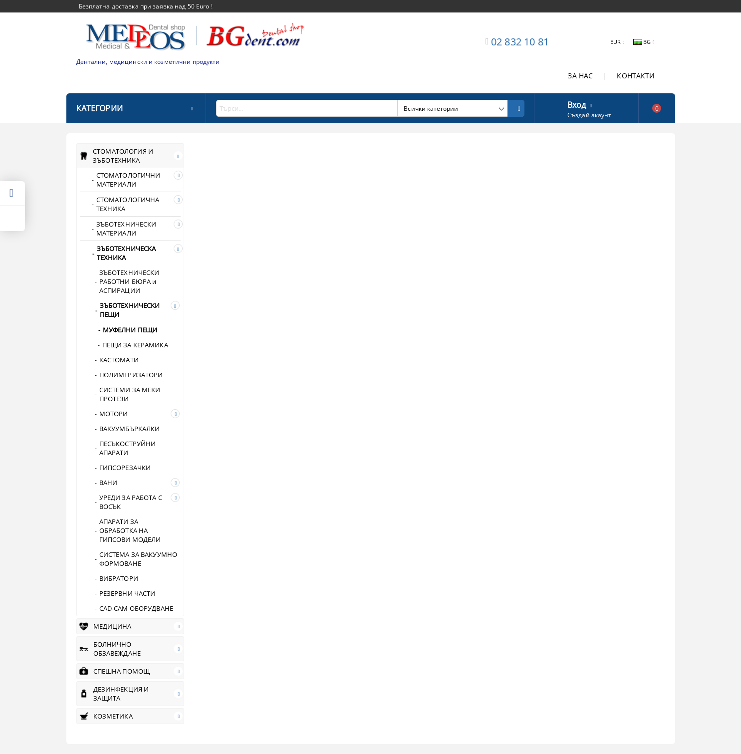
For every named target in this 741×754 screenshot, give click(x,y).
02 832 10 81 (520, 41)
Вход (576, 103)
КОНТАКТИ (636, 75)
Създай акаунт (589, 115)
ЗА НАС (580, 75)
